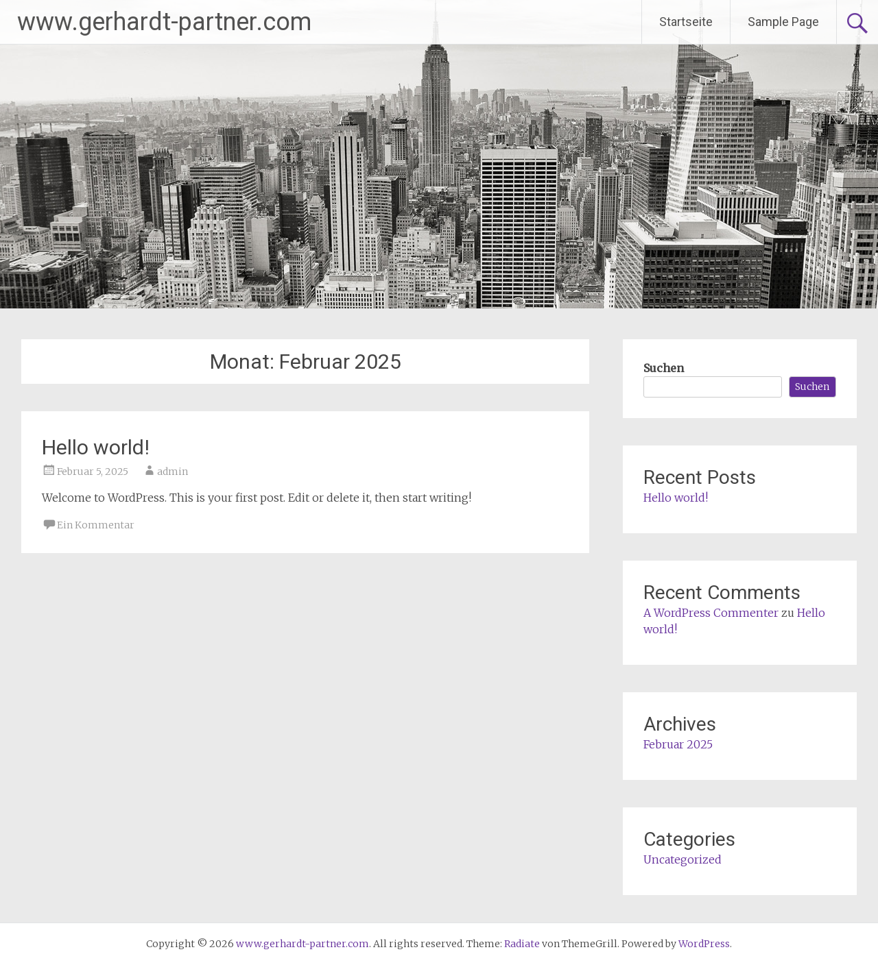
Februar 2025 (678, 744)
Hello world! (96, 447)
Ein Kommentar (95, 525)
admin (172, 471)
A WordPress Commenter (711, 613)
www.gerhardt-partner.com (164, 22)
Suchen (663, 368)
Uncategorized (682, 859)
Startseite (686, 21)
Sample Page (783, 21)
